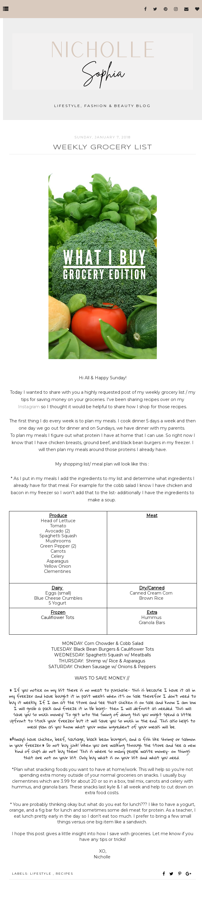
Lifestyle (41, 874)
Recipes (64, 874)
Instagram (29, 406)
